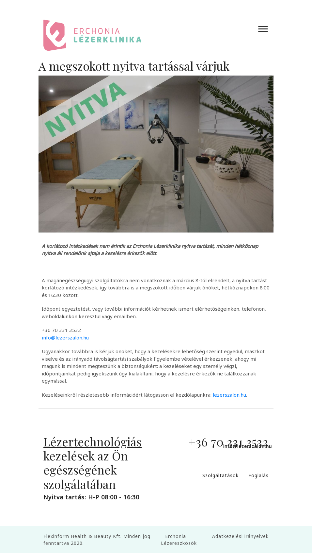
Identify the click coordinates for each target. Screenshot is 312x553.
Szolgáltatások (220, 475)
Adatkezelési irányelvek (240, 536)
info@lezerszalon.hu (65, 337)
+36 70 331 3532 (228, 441)
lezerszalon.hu (229, 394)
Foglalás (258, 475)
